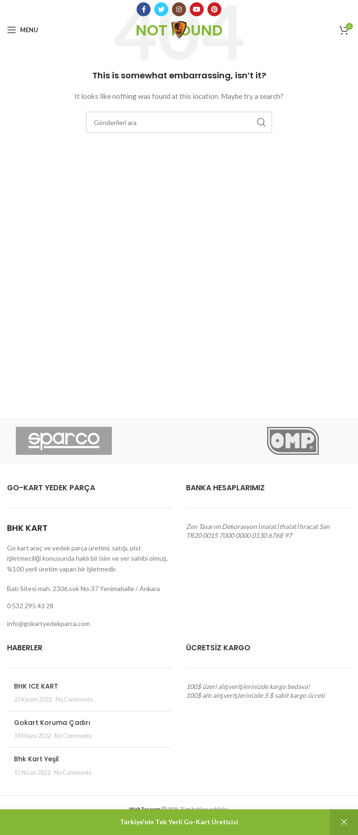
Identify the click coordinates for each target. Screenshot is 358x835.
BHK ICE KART (36, 686)
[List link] (89, 606)
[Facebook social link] (144, 9)
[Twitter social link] (161, 9)
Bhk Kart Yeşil (36, 759)
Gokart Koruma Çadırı (52, 722)
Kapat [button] (344, 822)
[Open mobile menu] (22, 30)
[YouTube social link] (197, 9)
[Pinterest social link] (214, 9)
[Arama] (179, 122)
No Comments (74, 699)
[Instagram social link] (179, 9)
